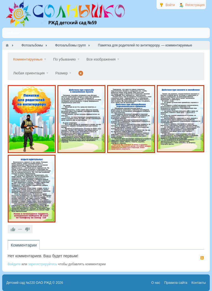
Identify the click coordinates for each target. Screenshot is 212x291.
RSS (202, 258)
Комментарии (24, 245)
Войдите (14, 264)
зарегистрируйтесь (42, 264)
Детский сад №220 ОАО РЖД (29, 283)
